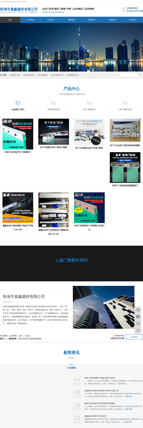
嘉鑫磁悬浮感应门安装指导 (95, 416)
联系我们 (132, 20)
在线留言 (112, 20)
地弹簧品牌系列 (28, 75)
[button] (70, 68)
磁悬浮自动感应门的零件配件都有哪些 (99, 403)
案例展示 (91, 20)
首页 (10, 20)
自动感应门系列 (14, 75)
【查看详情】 (122, 384)
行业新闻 (71, 368)
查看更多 (134, 337)
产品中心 (51, 20)
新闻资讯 (71, 20)
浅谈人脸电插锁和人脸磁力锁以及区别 (99, 378)
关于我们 (30, 20)
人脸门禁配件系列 (57, 75)
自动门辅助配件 (42, 75)
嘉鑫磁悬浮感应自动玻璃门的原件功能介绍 (101, 391)
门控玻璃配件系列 (72, 75)
